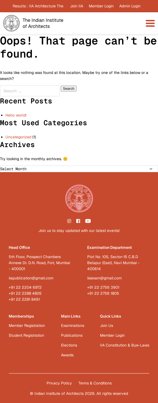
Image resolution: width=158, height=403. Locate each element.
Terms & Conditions (95, 383)
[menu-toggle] (150, 23)
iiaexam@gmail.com (104, 278)
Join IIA (76, 6)
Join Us (106, 325)
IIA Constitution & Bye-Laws (124, 345)
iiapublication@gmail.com (31, 278)
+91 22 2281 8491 (24, 299)
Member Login (101, 6)
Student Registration (26, 335)
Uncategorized (18, 137)
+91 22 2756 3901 (103, 287)
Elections (69, 345)
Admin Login (130, 6)
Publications (72, 335)
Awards (67, 355)
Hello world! (15, 115)
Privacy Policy (59, 383)
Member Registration (27, 325)
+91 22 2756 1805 (103, 293)
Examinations (72, 325)
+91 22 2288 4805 (25, 293)
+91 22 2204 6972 (25, 287)
